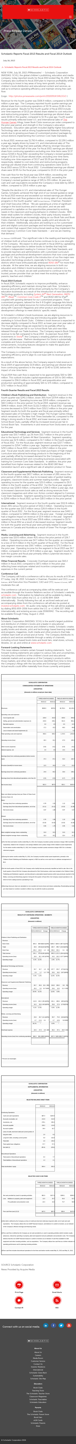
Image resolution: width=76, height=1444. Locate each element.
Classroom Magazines (38, 1396)
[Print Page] (19, 1284)
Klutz (38, 1426)
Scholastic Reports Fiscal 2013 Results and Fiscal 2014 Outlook (33, 67)
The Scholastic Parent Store (38, 1414)
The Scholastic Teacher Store (38, 1394)
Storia (19, 336)
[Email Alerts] (57, 1284)
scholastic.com (8, 595)
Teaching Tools (38, 1391)
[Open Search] (70, 17)
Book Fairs (38, 1417)
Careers (38, 1355)
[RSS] (57, 1300)
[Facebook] (54, 1325)
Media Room (38, 1358)
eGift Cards (38, 1420)
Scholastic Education (38, 1402)
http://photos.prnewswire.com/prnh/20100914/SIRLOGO (37, 96)
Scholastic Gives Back (38, 1373)
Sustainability (38, 1376)
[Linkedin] (46, 1325)
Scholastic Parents (38, 1423)
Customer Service (38, 1361)
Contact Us (38, 1364)
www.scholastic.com (41, 642)
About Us (38, 1352)
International (38, 1370)
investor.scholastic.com (13, 605)
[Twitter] (62, 1325)
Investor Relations (38, 1367)
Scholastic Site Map (38, 1379)
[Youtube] (70, 1325)
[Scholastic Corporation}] (38, 10)
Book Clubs (38, 1388)
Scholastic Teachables (38, 1399)
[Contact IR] (19, 1300)
